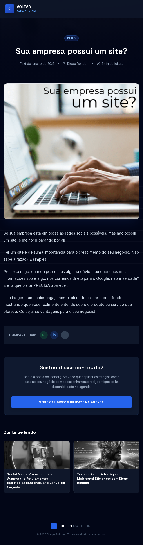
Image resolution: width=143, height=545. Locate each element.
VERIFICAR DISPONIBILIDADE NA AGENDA (71, 402)
